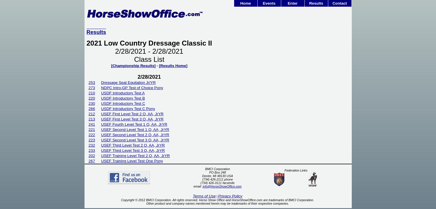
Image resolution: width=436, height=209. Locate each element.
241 (92, 124)
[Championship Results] (133, 66)
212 (92, 114)
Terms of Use (204, 196)
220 (92, 98)
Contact (340, 3)
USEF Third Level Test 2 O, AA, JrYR (133, 145)
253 (92, 82)
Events (269, 3)
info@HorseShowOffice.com (222, 186)
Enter (292, 3)
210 (92, 93)
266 (92, 109)
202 (92, 156)
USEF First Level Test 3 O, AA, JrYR (132, 119)
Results (316, 3)
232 (92, 145)
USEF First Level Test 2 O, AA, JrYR (132, 114)
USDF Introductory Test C (123, 103)
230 (92, 103)
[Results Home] (173, 66)
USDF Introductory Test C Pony (128, 109)
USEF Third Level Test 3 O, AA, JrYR (133, 150)
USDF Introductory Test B (123, 98)
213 (92, 119)
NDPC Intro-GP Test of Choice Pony (132, 88)
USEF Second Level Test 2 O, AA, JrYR (135, 135)
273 (92, 88)
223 (92, 140)
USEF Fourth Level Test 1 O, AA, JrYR (134, 124)
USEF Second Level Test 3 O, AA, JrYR (135, 140)
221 (92, 129)
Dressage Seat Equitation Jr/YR (128, 82)
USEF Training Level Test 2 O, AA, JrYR (135, 156)
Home (245, 3)
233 (92, 150)
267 (92, 161)
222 (92, 135)
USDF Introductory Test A (123, 93)
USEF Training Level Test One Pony (132, 161)
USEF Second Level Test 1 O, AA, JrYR (135, 129)
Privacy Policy (230, 196)
